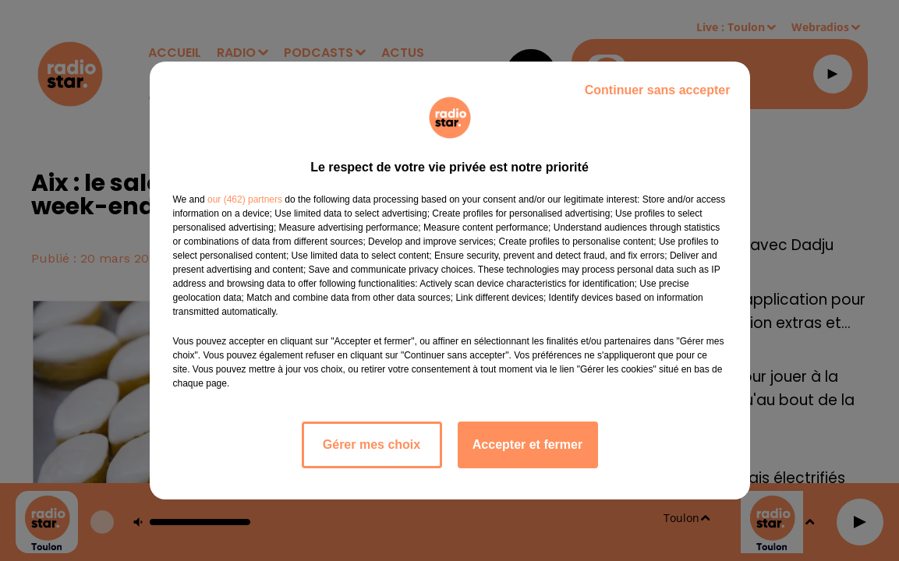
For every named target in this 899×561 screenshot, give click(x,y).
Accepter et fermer (527, 444)
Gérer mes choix (371, 444)
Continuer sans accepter (658, 90)
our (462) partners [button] (244, 199)
